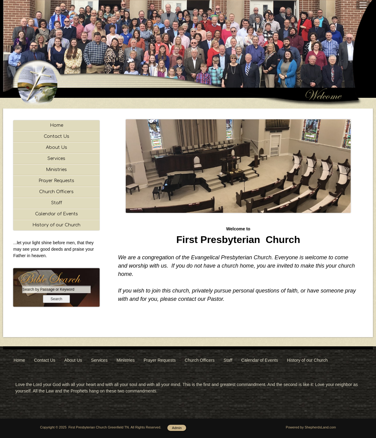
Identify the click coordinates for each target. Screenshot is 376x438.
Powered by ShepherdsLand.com (311, 427)
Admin (177, 428)
